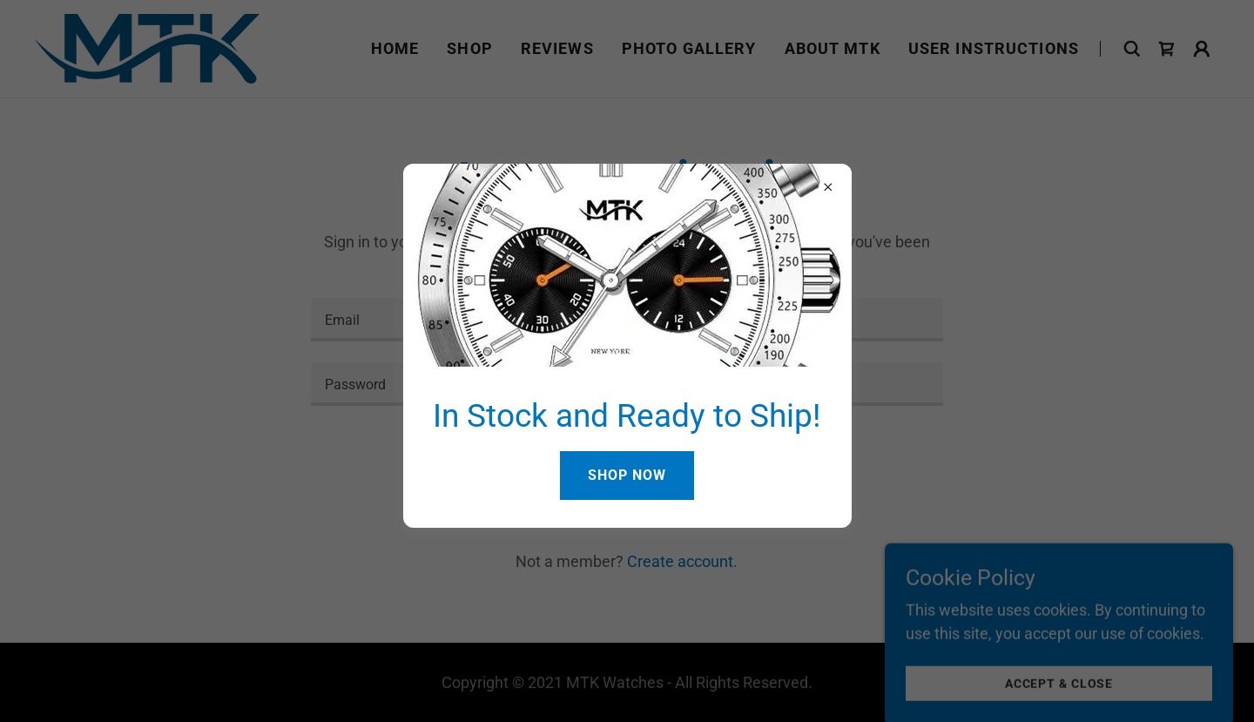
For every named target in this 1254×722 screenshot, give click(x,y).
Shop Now (627, 475)
